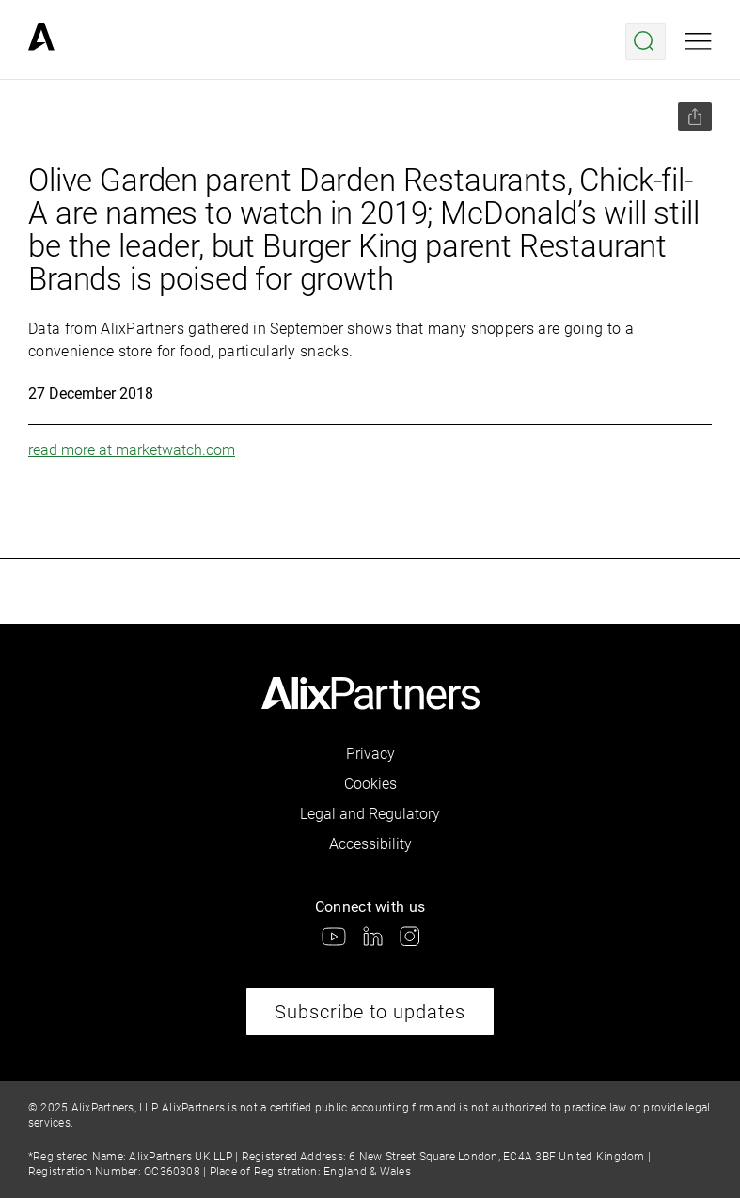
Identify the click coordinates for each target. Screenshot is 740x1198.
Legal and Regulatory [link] (370, 814)
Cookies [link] (370, 784)
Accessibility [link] (370, 844)
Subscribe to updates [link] (370, 1012)
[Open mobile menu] (698, 41)
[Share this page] (694, 116)
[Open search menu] (645, 41)
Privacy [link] (370, 754)
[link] (41, 41)
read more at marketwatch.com (131, 450)
